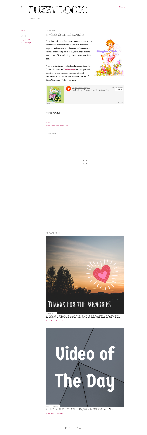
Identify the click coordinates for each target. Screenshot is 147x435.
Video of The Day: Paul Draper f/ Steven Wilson (80, 409)
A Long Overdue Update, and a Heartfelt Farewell (83, 316)
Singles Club (25, 40)
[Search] (122, 7)
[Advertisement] (85, 210)
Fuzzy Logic (58, 10)
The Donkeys (26, 43)
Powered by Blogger (73, 427)
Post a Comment (57, 321)
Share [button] (23, 30)
